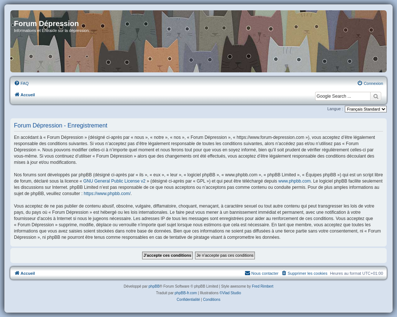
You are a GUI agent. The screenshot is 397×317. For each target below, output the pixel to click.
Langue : (335, 109)
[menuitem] (21, 83)
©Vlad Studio (230, 293)
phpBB (154, 286)
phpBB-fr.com (186, 293)
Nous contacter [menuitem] (261, 272)
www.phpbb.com (294, 181)
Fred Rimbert (262, 286)
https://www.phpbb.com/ (107, 193)
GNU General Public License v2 (114, 181)
